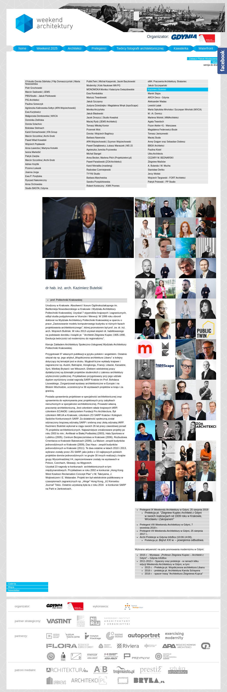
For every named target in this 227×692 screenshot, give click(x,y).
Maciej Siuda (154, 137)
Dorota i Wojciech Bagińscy (100, 133)
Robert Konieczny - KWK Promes (103, 186)
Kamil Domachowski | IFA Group (41, 132)
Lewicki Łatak (154, 105)
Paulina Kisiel (154, 149)
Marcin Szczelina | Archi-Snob (40, 136)
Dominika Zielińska (34, 120)
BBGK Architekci (156, 145)
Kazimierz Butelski (157, 89)
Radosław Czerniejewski (99, 170)
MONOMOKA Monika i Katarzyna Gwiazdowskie (110, 89)
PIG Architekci (32, 100)
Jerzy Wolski (154, 174)
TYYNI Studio (93, 174)
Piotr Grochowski (33, 88)
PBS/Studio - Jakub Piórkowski (40, 96)
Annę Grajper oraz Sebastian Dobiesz (166, 141)
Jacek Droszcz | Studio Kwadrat (102, 117)
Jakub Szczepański (157, 85)
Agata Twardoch (156, 121)
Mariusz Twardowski (97, 97)
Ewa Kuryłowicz (33, 112)
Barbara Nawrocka (96, 137)
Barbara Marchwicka (97, 178)
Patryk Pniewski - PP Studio (161, 182)
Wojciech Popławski (35, 144)
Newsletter (14, 590)
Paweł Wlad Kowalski (35, 140)
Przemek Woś (93, 129)
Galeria (12, 583)
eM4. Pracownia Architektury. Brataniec (167, 81)
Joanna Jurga (32, 172)
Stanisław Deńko (156, 170)
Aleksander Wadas (157, 101)
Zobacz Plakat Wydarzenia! (204, 58)
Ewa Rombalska (95, 93)
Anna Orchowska (33, 184)
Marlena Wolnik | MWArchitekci (163, 117)
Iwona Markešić (33, 152)
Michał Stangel (94, 153)
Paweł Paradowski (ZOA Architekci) (104, 162)
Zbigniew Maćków (156, 162)
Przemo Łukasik (33, 168)
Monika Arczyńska (96, 109)
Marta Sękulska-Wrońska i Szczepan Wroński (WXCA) (175, 109)
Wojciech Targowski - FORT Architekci (167, 178)
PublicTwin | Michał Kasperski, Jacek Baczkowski (111, 81)
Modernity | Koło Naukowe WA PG (103, 85)
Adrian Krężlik (32, 164)
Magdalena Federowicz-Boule (162, 129)
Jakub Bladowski (95, 113)
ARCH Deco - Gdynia (158, 97)
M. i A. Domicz (155, 113)
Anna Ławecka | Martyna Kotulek (41, 148)
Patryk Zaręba (32, 156)
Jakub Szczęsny (95, 101)
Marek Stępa (154, 93)
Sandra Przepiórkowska (98, 182)
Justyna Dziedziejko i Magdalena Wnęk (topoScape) (112, 105)
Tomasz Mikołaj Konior (98, 125)
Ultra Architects (155, 153)
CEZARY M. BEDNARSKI (160, 158)
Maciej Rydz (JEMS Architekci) (102, 121)
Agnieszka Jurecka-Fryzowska (102, 149)
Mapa (216, 62)
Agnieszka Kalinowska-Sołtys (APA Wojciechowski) (50, 108)
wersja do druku (211, 65)
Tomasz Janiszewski (158, 133)
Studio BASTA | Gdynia (36, 188)
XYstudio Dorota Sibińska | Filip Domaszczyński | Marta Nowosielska (52, 82)
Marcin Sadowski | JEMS (37, 92)
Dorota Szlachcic (33, 124)
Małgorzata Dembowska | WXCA (41, 116)
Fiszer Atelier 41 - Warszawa (162, 125)
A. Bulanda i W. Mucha (159, 166)
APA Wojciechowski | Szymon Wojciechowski (109, 141)
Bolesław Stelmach (34, 128)
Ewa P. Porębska (33, 176)
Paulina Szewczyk (34, 104)
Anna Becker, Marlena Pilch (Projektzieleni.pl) (109, 158)
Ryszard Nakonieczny (36, 180)
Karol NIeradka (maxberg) (99, 166)
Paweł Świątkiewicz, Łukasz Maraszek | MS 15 (110, 145)
